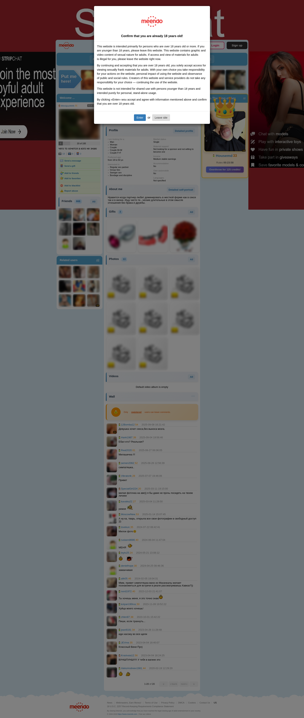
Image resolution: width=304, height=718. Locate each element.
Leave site (161, 117)
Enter (139, 117)
